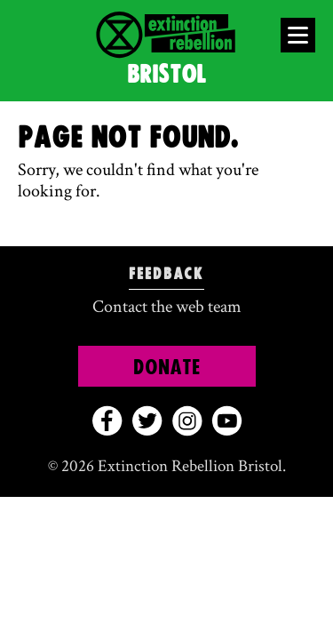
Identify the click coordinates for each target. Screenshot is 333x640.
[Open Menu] (298, 35)
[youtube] (226, 420)
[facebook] (107, 420)
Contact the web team (167, 306)
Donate (167, 368)
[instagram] (186, 420)
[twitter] (147, 420)
